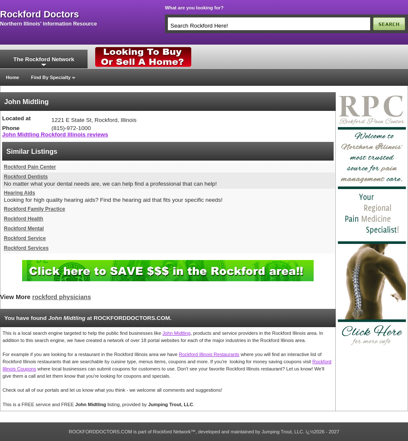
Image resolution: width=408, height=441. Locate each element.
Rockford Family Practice (34, 209)
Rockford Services (26, 248)
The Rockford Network (43, 59)
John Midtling (176, 333)
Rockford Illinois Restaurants (209, 354)
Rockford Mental (24, 229)
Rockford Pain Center (30, 167)
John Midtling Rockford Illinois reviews (55, 134)
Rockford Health (23, 219)
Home (12, 77)
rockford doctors (39, 14)
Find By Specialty (51, 77)
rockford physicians (61, 297)
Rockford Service (25, 238)
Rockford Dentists (26, 177)
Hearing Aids (19, 193)
